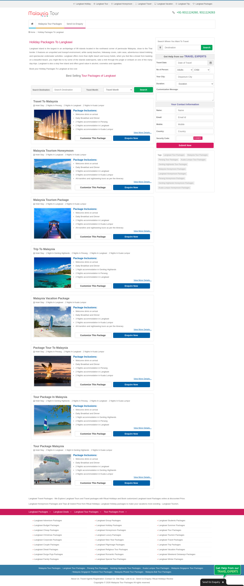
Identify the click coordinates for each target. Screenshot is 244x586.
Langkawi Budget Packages (46, 525)
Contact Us (110, 579)
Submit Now (185, 145)
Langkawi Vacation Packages (172, 549)
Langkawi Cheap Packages (46, 530)
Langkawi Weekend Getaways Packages (177, 554)
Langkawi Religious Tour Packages (112, 549)
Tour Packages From (114, 512)
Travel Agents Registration (92, 579)
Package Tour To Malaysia (50, 347)
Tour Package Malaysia (48, 446)
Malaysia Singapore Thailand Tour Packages (93, 572)
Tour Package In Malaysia (50, 397)
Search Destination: (41, 90)
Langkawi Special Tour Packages (111, 559)
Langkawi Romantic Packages (110, 554)
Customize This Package (93, 138)
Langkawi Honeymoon (123, 4)
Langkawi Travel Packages (171, 540)
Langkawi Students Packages (172, 520)
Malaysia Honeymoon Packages (172, 169)
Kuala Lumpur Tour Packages (193, 160)
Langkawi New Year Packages (110, 540)
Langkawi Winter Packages (171, 559)
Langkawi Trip (184, 4)
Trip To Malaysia (44, 249)
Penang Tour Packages (168, 160)
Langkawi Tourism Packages (171, 535)
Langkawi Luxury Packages (108, 535)
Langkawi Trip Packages (170, 544)
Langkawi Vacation (165, 4)
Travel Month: (92, 90)
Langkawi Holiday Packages (109, 525)
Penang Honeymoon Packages (171, 178)
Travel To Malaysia (45, 101)
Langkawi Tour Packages (174, 155)
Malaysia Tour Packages (50, 24)
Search (143, 89)
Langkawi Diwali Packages (46, 549)
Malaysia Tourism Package (51, 199)
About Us (75, 579)
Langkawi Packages (204, 4)
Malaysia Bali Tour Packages (158, 572)
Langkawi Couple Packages (46, 544)
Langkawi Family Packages (46, 559)
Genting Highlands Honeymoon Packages (176, 183)
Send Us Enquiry (75, 24)
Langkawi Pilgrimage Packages (110, 544)
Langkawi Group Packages (108, 520)
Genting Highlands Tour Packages (173, 164)
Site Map (120, 579)
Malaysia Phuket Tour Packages (129, 572)
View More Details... (143, 132)
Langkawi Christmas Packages (48, 535)
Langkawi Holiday (83, 4)
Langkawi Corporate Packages (48, 540)
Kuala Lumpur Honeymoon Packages (174, 188)
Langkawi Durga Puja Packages (48, 554)
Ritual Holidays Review (162, 579)
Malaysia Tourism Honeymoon (53, 150)
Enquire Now (131, 138)
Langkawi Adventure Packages (48, 520)
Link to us (130, 579)
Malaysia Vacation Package (51, 298)
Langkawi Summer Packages (172, 525)
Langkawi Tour (102, 4)
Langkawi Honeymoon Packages (172, 174)
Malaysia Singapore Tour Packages (187, 568)
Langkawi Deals (61, 512)
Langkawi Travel (144, 4)
